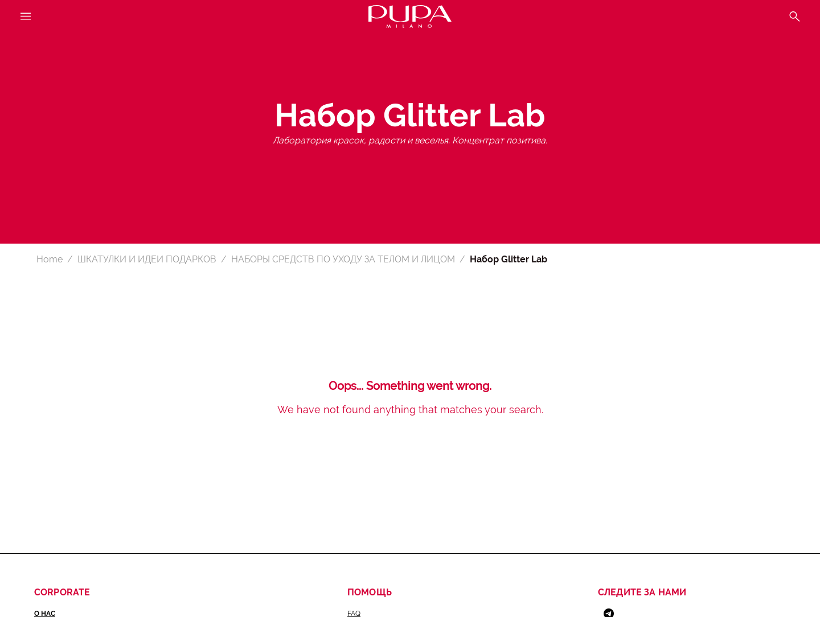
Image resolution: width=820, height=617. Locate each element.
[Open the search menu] (794, 17)
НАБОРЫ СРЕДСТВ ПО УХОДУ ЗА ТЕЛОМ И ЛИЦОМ (343, 259)
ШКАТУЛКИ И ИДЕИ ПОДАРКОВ (146, 259)
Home (49, 259)
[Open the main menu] (25, 17)
